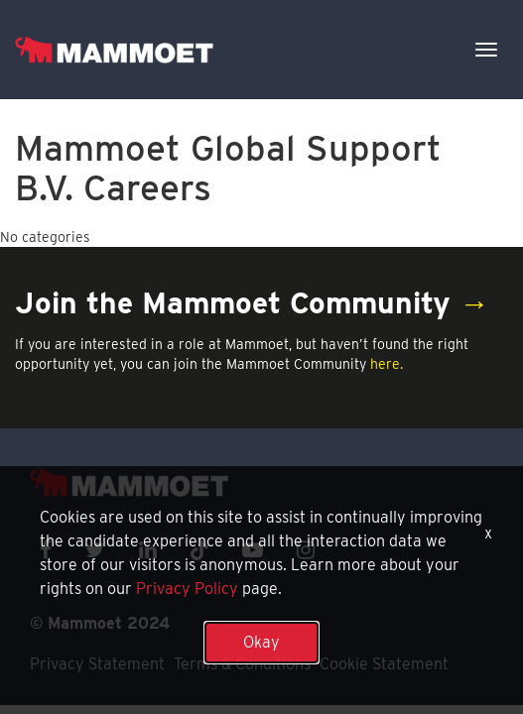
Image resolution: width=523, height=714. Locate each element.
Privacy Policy (187, 588)
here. (386, 364)
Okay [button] (261, 642)
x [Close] (488, 533)
